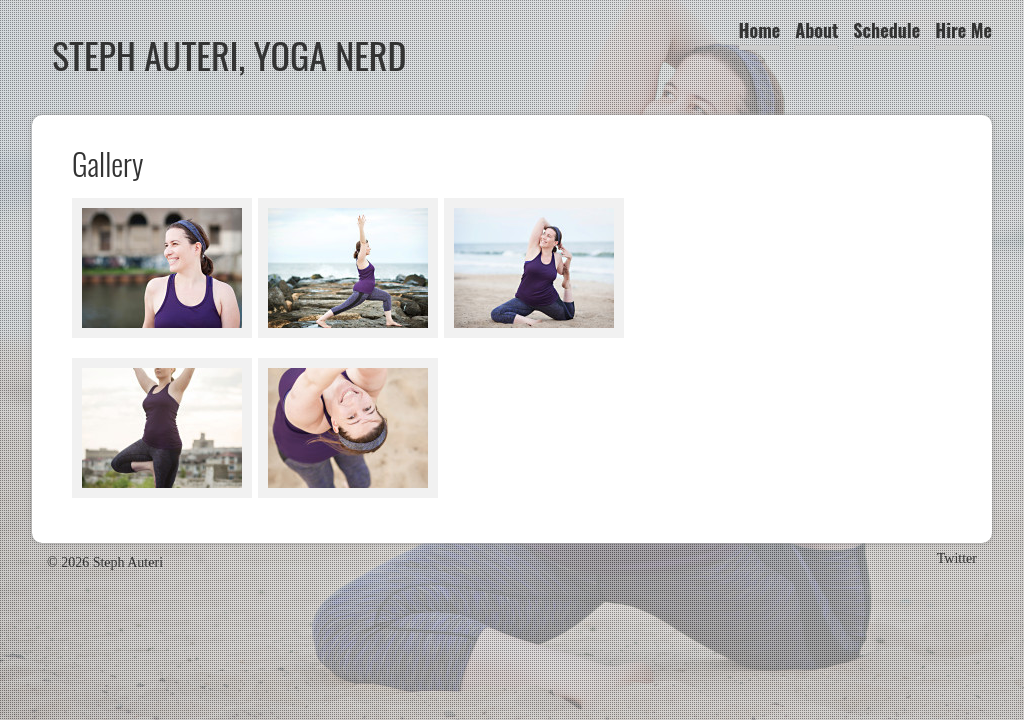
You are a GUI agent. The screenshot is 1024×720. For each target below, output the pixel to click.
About (816, 30)
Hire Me (963, 30)
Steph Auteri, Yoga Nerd (229, 54)
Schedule (886, 30)
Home (760, 30)
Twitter (957, 558)
